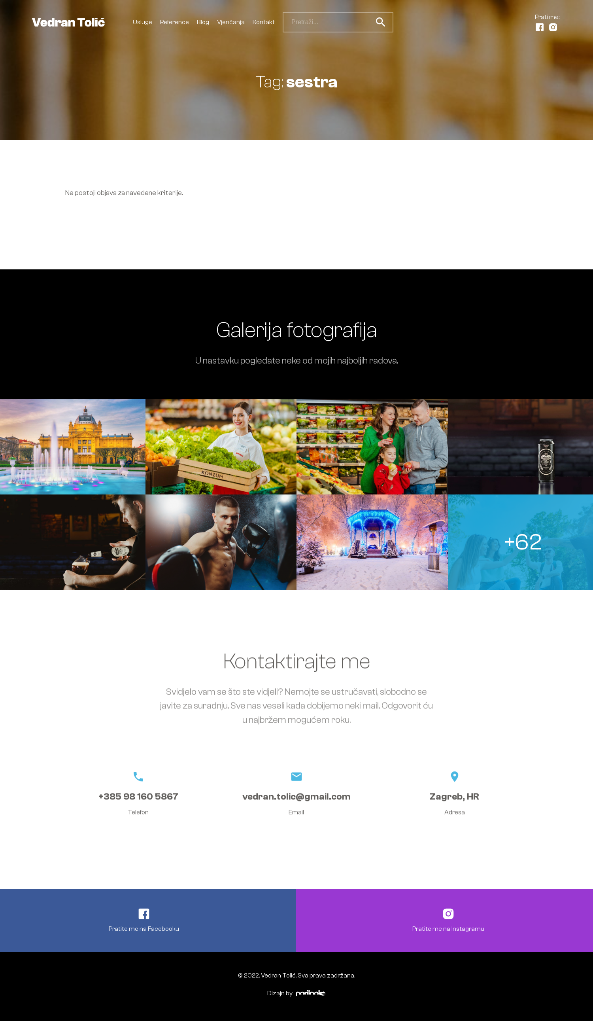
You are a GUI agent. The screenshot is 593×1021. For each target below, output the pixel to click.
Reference (174, 22)
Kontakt (264, 22)
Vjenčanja (231, 22)
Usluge (142, 22)
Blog (203, 22)
